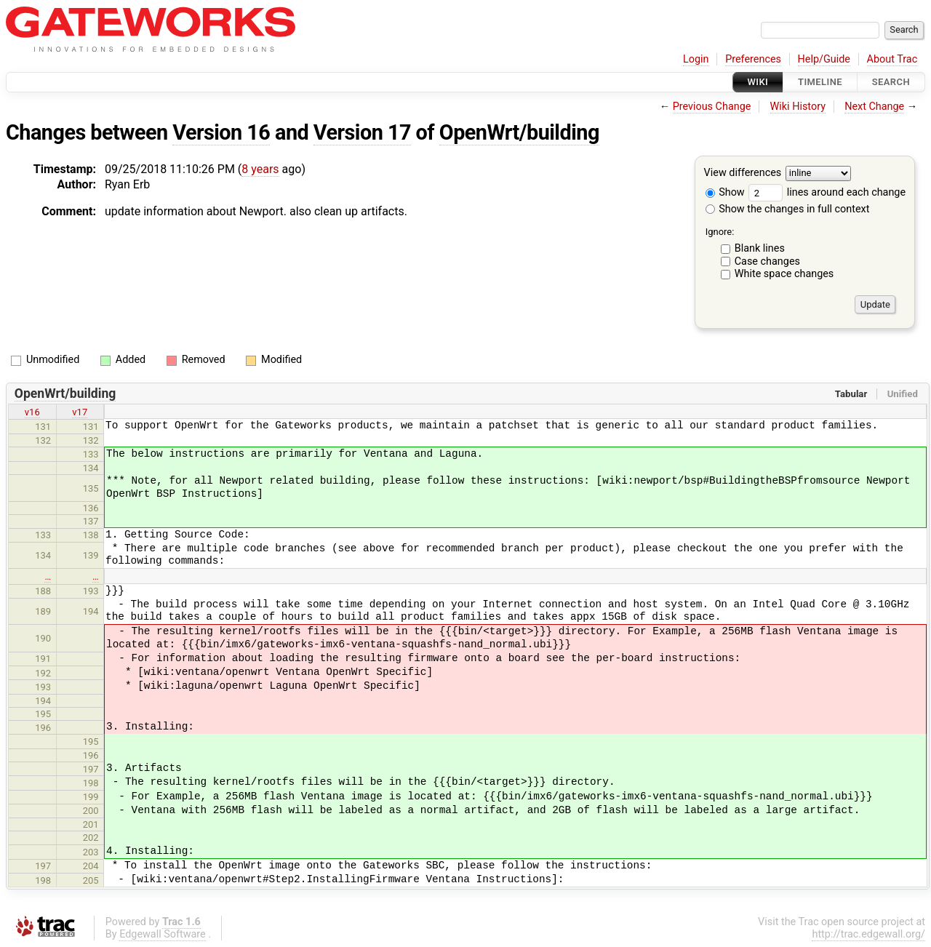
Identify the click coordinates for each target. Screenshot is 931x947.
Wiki (758, 81)
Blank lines (760, 248)
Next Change (874, 106)
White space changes (784, 274)
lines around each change (827, 192)
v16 (32, 412)
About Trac (892, 59)
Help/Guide (824, 59)
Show (725, 192)
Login (696, 59)
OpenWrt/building (519, 132)
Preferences (753, 59)
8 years (260, 169)
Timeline (820, 81)
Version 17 (362, 132)
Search (891, 81)
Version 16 (221, 132)
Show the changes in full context (788, 209)
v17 (79, 412)
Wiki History (798, 106)
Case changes (767, 261)
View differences (743, 173)
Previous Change (712, 106)
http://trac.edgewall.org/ (868, 934)
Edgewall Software (162, 934)
